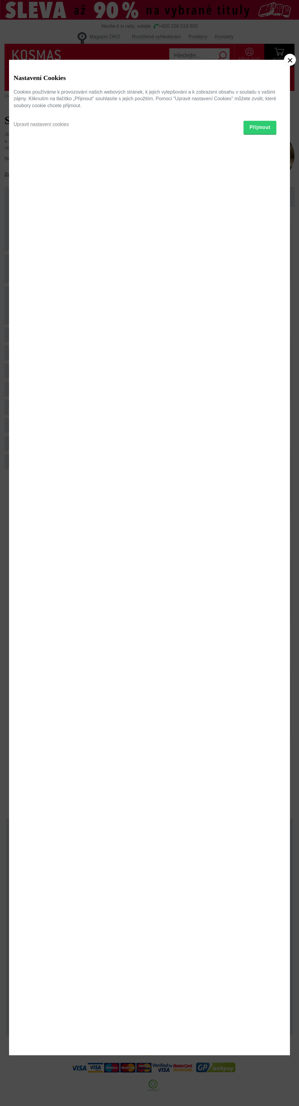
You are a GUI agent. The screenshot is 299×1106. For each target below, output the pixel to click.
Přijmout (260, 585)
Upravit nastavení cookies (41, 582)
